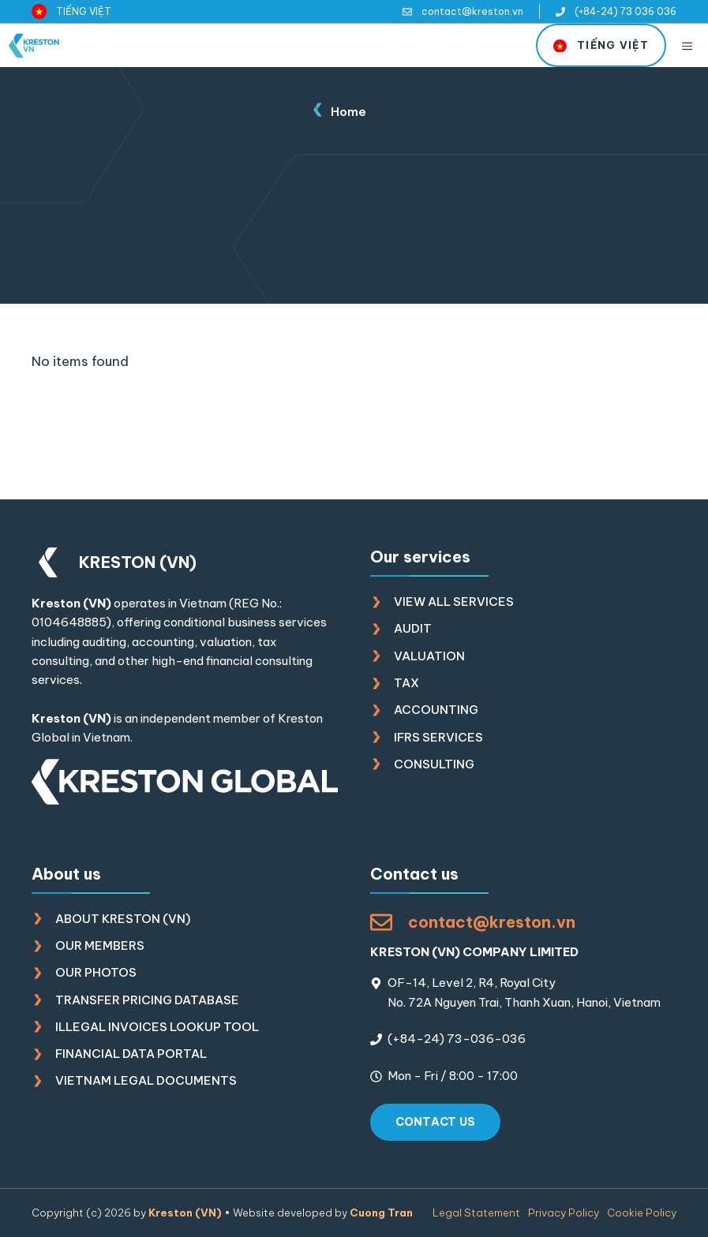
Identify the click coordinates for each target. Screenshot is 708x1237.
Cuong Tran (381, 1212)
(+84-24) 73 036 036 (625, 11)
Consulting (434, 764)
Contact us (435, 1122)
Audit (413, 628)
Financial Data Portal (131, 1053)
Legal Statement (476, 1212)
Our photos (96, 972)
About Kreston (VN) (122, 918)
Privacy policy (563, 1212)
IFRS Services (438, 737)
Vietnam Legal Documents (146, 1080)
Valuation (429, 655)
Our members (99, 945)
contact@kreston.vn (472, 11)
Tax (406, 682)
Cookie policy (641, 1212)
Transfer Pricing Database (147, 999)
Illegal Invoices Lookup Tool (157, 1026)
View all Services (454, 601)
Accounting (436, 709)
